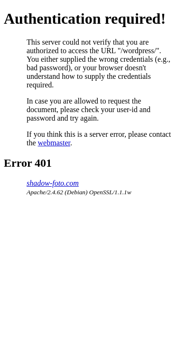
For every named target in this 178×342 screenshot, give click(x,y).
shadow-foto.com (53, 183)
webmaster (54, 143)
